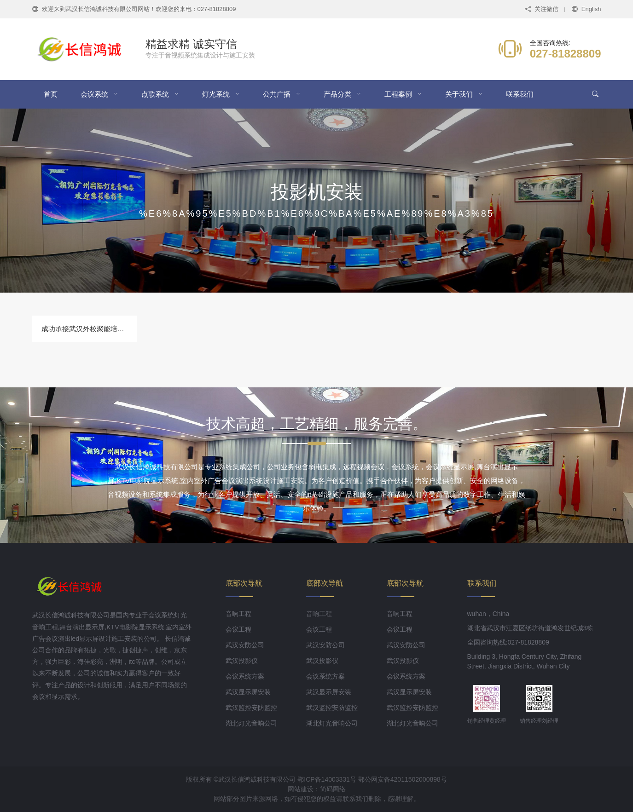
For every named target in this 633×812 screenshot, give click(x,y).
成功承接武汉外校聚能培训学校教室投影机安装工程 (120, 329)
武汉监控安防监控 (251, 707)
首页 (51, 94)
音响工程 (238, 613)
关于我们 (459, 94)
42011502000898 (415, 779)
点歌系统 (155, 94)
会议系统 (94, 94)
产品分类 (337, 94)
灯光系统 (216, 94)
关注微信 (541, 9)
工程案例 (398, 94)
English (586, 9)
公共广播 (276, 94)
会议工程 (238, 629)
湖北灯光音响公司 (251, 723)
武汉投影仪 (242, 660)
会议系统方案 (245, 676)
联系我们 (520, 94)
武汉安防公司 (245, 645)
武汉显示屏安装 (248, 692)
